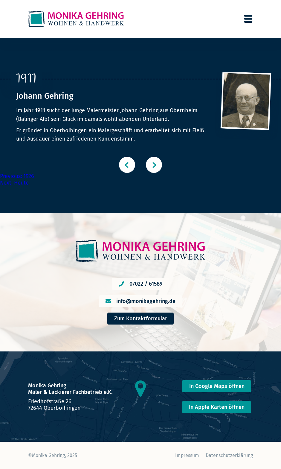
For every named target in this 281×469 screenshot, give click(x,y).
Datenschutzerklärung (229, 455)
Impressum (187, 455)
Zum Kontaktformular (140, 318)
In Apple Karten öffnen (217, 407)
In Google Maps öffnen (217, 386)
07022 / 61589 (146, 284)
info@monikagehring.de (145, 301)
